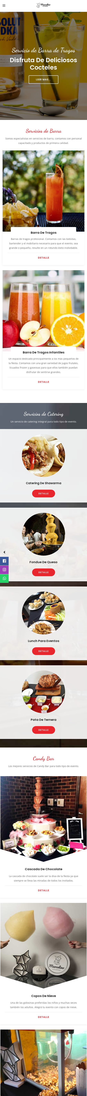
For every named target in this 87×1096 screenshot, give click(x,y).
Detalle (43, 890)
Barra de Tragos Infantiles (43, 352)
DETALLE (43, 257)
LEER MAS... (43, 79)
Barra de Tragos (43, 232)
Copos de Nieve (43, 996)
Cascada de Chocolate (43, 869)
